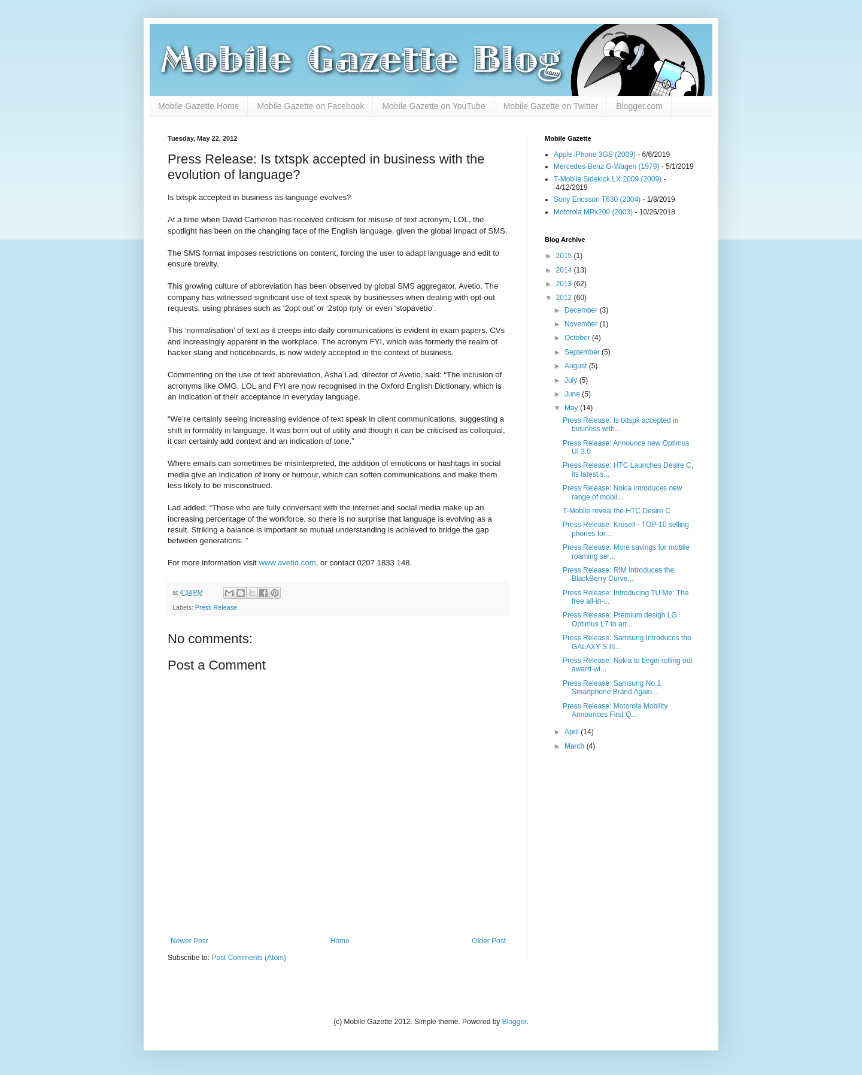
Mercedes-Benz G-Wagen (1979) (606, 166)
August (576, 366)
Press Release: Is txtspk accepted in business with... (620, 424)
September (583, 352)
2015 (565, 256)
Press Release (216, 607)
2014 (565, 270)
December (582, 310)
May (572, 408)
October (578, 338)
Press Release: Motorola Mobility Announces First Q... (615, 710)
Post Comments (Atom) (248, 957)
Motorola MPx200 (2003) (593, 212)
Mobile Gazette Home (198, 106)
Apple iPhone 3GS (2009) (595, 154)
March (575, 746)
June (573, 394)
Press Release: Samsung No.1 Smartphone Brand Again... (612, 687)
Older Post (489, 941)
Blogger (514, 1022)
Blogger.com (639, 106)
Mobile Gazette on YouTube (433, 106)
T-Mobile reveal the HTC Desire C (616, 511)
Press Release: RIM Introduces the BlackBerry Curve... (618, 574)
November (582, 324)
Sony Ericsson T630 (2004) (597, 199)
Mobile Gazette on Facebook (310, 106)
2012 (565, 297)
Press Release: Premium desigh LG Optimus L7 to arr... (620, 619)
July (571, 380)
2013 (565, 284)
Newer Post (189, 941)
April (572, 732)
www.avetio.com (287, 562)
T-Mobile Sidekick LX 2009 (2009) (607, 179)
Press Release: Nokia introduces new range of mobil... (622, 492)
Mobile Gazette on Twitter (550, 106)
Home (340, 941)
